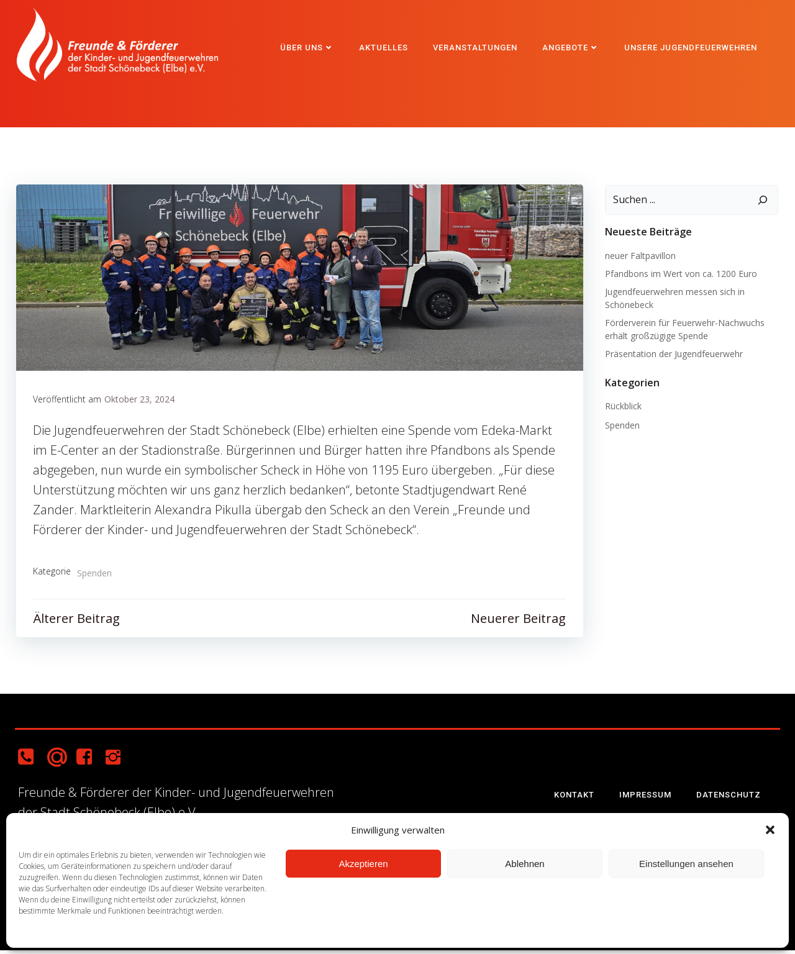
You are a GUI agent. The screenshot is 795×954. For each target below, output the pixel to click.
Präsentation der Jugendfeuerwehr (672, 354)
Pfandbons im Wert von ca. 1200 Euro (679, 274)
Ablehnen (524, 863)
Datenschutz (730, 797)
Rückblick (621, 407)
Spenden (95, 576)
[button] (770, 830)
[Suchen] (764, 201)
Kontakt (576, 797)
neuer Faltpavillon (638, 256)
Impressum (647, 797)
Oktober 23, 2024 (140, 402)
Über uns (308, 46)
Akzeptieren (363, 863)
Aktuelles (384, 46)
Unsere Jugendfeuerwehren (691, 46)
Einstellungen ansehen (686, 863)
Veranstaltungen (476, 46)
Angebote (572, 46)
